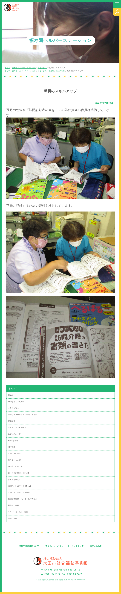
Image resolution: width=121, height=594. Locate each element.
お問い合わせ (96, 546)
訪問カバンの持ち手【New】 (20, 486)
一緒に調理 (12, 519)
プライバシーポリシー (55, 546)
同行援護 (11, 447)
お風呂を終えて (14, 480)
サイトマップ (78, 546)
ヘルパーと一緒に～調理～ (19, 492)
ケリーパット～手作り (17, 427)
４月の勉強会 (13, 408)
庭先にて (11, 421)
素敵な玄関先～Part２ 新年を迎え (22, 499)
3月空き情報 (13, 441)
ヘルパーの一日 (14, 454)
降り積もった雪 (14, 460)
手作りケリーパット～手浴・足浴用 (22, 415)
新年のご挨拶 (13, 505)
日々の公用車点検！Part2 (18, 473)
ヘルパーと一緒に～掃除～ (19, 512)
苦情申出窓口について (29, 546)
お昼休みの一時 (14, 434)
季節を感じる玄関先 (16, 402)
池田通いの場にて (15, 466)
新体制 (11, 395)
